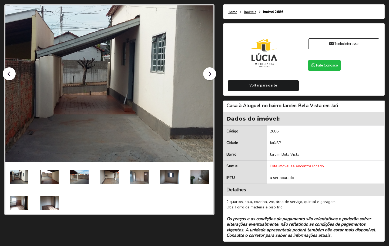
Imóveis (250, 12)
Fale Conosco (324, 65)
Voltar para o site (263, 85)
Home (232, 12)
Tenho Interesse (343, 44)
